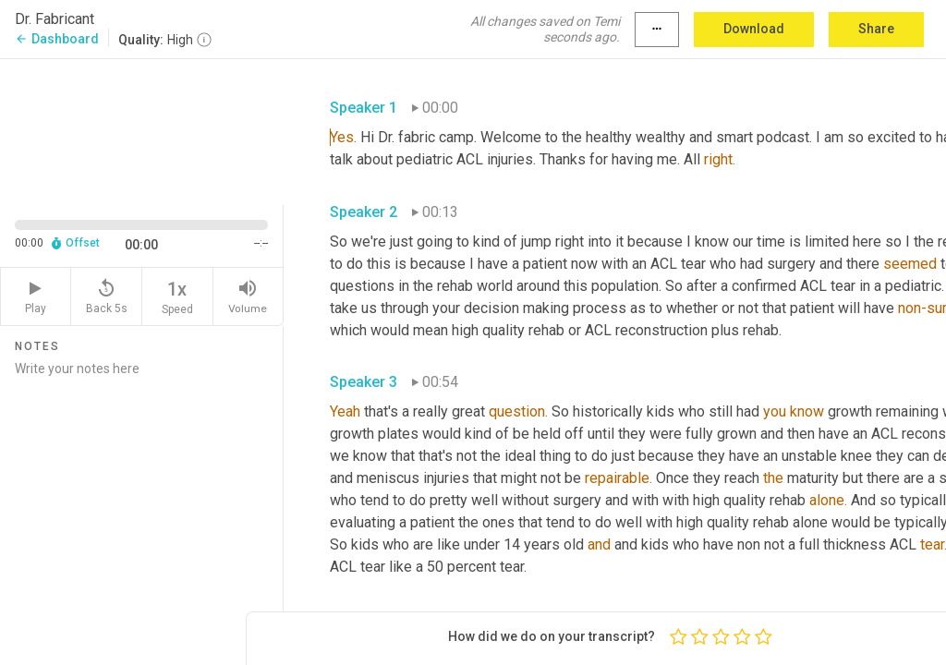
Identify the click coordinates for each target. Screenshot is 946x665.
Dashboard (57, 38)
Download (753, 28)
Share (876, 28)
